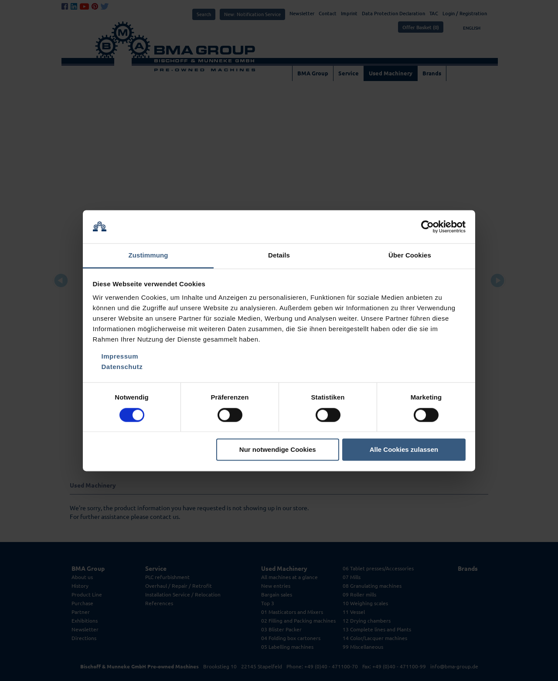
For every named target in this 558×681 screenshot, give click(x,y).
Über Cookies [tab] (409, 255)
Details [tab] (279, 255)
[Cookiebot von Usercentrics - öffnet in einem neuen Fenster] (427, 226)
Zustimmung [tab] (148, 255)
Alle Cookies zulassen (404, 450)
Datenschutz (122, 367)
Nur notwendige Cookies (277, 450)
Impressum (120, 356)
